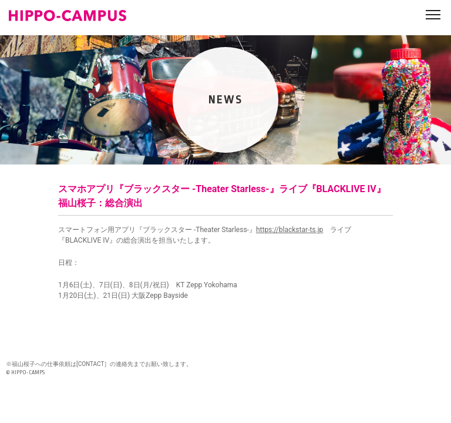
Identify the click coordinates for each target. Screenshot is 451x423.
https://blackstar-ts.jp (289, 230)
